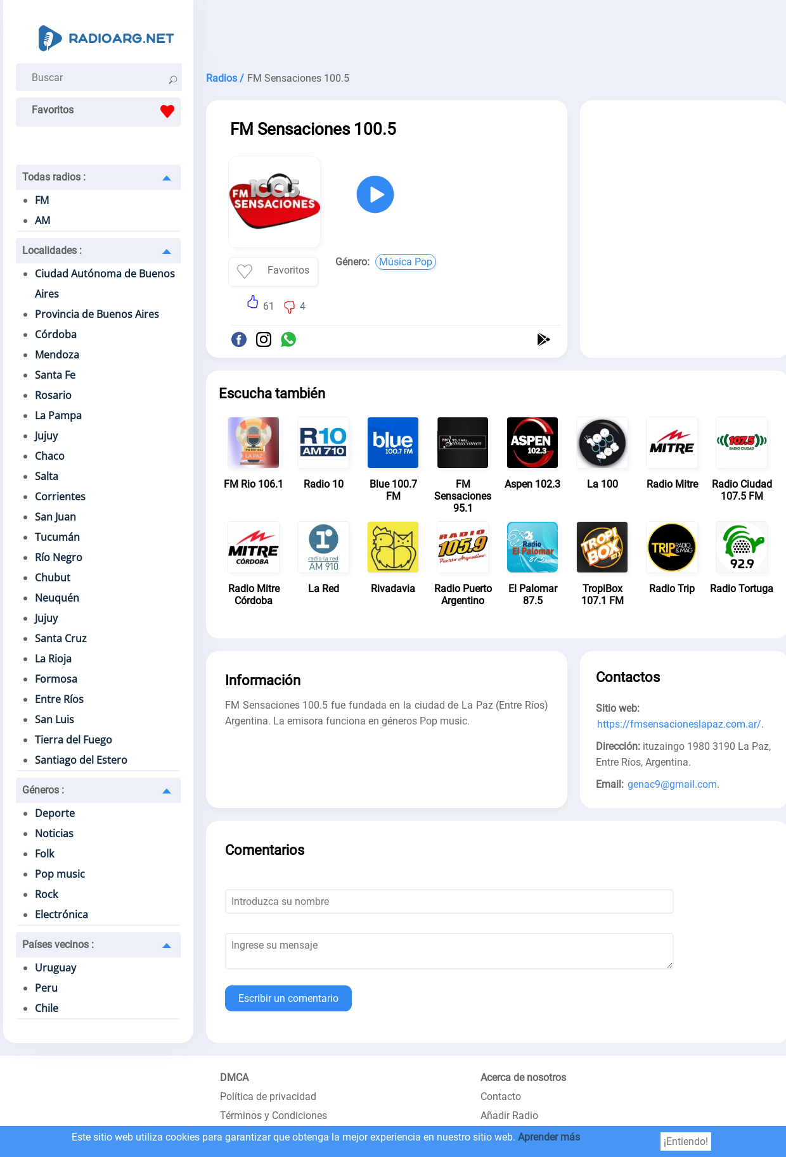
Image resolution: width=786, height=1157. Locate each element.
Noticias (54, 833)
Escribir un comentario (288, 998)
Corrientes (60, 496)
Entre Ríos (59, 699)
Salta (46, 476)
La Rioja (53, 659)
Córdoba (56, 334)
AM (42, 220)
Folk (44, 854)
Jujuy (46, 436)
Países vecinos (58, 945)
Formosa (56, 679)
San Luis (54, 719)
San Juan (55, 517)
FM (42, 200)
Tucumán (57, 537)
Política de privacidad (268, 1097)
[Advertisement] (684, 195)
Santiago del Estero (81, 760)
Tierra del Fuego (73, 740)
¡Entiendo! (686, 1141)
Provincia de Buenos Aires (97, 314)
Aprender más (549, 1137)
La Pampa (58, 415)
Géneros (43, 790)
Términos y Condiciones (273, 1116)
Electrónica (61, 914)
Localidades (52, 250)
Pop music (60, 874)
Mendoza (57, 355)
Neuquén (57, 598)
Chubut (52, 578)
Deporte (55, 813)
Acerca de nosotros (523, 1078)
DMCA (234, 1078)
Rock (46, 894)
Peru (46, 988)
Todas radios (54, 177)
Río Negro (58, 557)
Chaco (50, 456)
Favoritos (106, 111)
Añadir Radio (509, 1116)
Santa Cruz (61, 638)
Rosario (53, 395)
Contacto (500, 1097)
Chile (46, 1008)
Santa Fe (55, 375)
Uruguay (55, 968)
